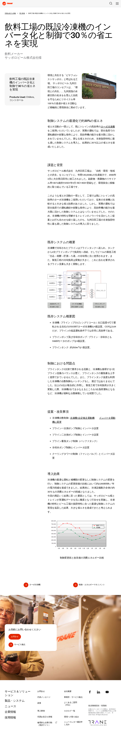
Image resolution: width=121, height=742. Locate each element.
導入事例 (22, 13)
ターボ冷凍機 (108, 126)
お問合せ (14, 636)
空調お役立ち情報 (10, 13)
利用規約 (104, 705)
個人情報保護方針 (93, 705)
